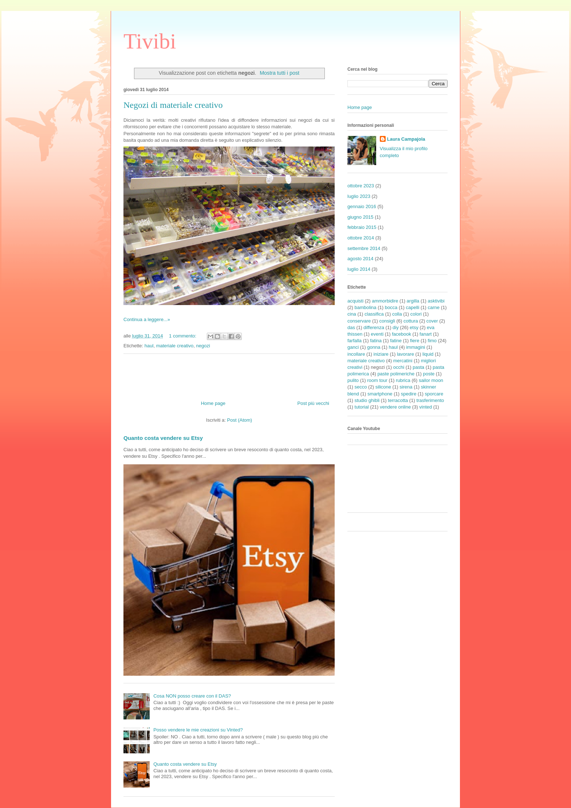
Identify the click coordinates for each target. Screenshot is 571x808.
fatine (396, 340)
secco (361, 387)
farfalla (354, 340)
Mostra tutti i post (279, 73)
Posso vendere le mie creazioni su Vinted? (198, 730)
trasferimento (430, 400)
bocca (391, 307)
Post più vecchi (313, 403)
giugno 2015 (360, 217)
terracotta (398, 400)
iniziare (381, 354)
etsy (414, 327)
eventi (377, 334)
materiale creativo (175, 345)
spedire (409, 394)
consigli (387, 321)
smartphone (380, 394)
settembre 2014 (363, 248)
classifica (374, 314)
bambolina (366, 307)
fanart (426, 334)
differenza (373, 327)
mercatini (403, 360)
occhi (398, 367)
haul (149, 345)
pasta (418, 367)
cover (432, 321)
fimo (432, 340)
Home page (213, 403)
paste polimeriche (395, 373)
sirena (405, 387)
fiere (414, 340)
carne (434, 307)
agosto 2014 (360, 258)
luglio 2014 (358, 269)
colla (397, 314)
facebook (401, 334)
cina (351, 314)
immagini (415, 347)
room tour (377, 380)
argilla (413, 301)
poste (428, 373)
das (351, 327)
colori (416, 314)
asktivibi (436, 301)
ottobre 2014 (360, 238)
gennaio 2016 (361, 206)
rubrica (403, 380)
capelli (413, 307)
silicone (383, 387)
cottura (410, 321)
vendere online (395, 407)
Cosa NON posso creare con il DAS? (192, 696)
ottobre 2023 (360, 185)
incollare (356, 354)
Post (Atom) (239, 420)
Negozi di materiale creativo (173, 105)
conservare (359, 321)
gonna (373, 347)
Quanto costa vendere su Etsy (163, 438)
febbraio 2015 (362, 227)
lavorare (405, 354)
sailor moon (431, 380)
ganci (353, 347)
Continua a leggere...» (146, 319)
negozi (203, 345)
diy (396, 327)
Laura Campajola (406, 139)
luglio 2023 (358, 196)
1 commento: (183, 336)
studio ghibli (367, 400)
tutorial (362, 407)
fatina (376, 340)
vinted (425, 407)
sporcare (434, 394)
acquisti (355, 301)
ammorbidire (385, 301)
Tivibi (149, 41)
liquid (427, 354)
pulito (353, 380)
